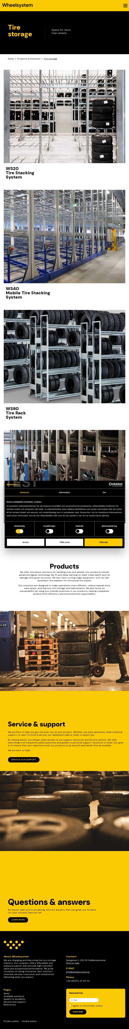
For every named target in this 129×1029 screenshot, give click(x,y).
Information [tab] (64, 492)
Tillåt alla (103, 542)
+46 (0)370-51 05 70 (78, 981)
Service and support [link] (15, 1001)
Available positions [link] (14, 996)
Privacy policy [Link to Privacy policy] (11, 1021)
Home (11, 58)
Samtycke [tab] (24, 492)
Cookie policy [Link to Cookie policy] (29, 1021)
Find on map (72, 963)
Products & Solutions (29, 58)
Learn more (18, 920)
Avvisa (25, 542)
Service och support (23, 759)
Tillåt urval (64, 542)
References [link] (10, 1004)
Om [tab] (104, 492)
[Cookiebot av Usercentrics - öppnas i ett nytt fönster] (110, 485)
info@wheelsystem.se (78, 972)
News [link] (6, 993)
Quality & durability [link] (14, 999)
